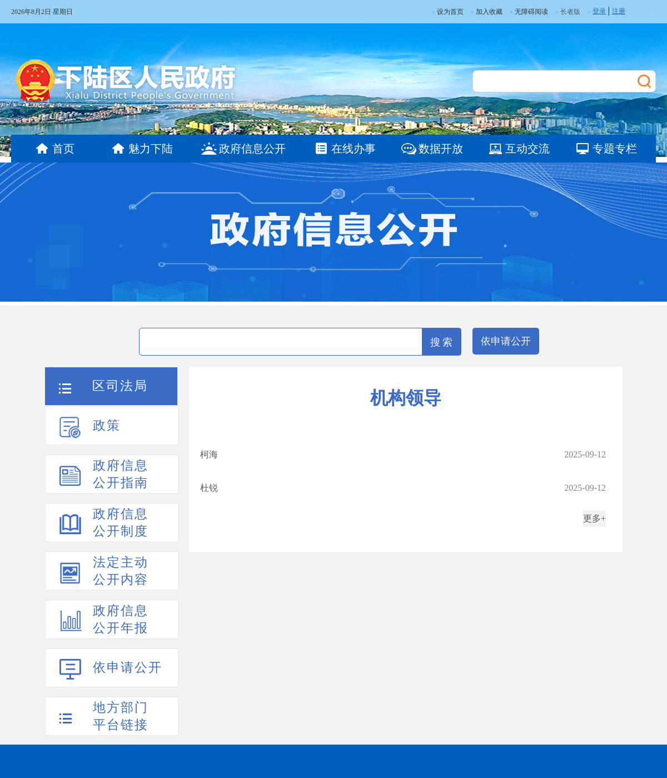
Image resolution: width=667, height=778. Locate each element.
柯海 (209, 454)
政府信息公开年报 (120, 619)
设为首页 (448, 12)
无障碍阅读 (529, 12)
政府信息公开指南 (120, 474)
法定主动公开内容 (120, 571)
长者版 (570, 12)
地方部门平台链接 (120, 716)
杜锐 (209, 488)
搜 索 (441, 342)
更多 (592, 518)
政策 (107, 425)
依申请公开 (506, 341)
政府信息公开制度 (120, 522)
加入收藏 (486, 12)
